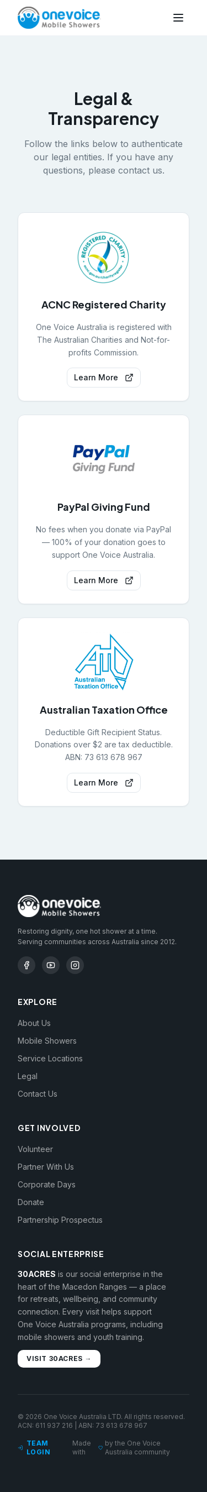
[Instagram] (75, 965)
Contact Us (37, 1093)
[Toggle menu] (178, 18)
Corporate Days (47, 1184)
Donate (31, 1202)
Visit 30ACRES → (59, 1358)
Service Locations (50, 1058)
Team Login (34, 1447)
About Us (34, 1023)
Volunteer (35, 1149)
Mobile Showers (47, 1040)
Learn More (104, 377)
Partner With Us (46, 1166)
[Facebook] (26, 965)
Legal (28, 1076)
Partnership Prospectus (60, 1219)
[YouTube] (51, 965)
